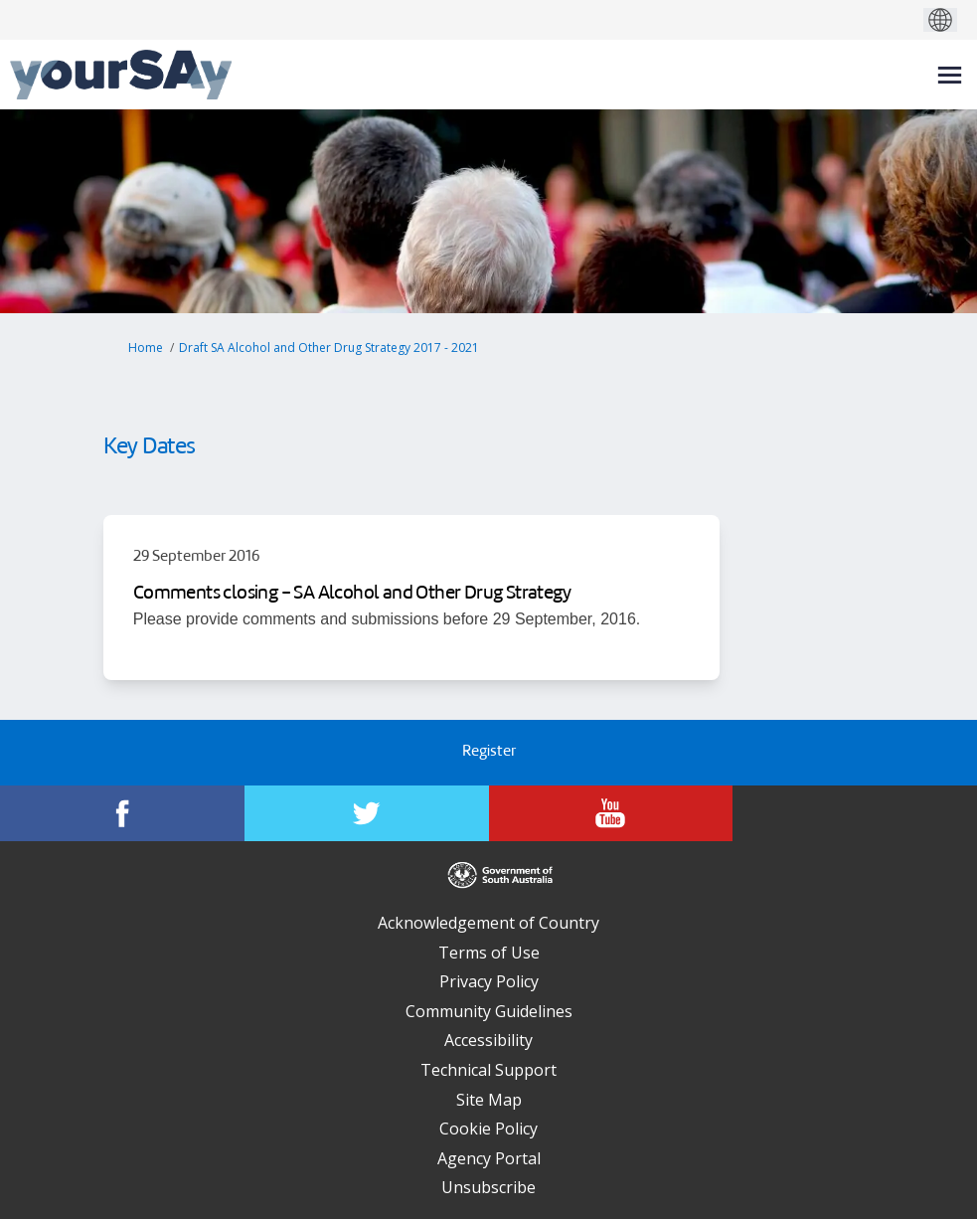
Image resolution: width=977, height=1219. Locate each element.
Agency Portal (489, 1158)
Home (145, 347)
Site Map (489, 1100)
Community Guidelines (489, 1011)
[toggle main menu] (949, 75)
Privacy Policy (489, 981)
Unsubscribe (488, 1187)
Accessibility (488, 1040)
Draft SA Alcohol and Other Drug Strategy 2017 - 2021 (329, 347)
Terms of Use (489, 952)
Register (489, 752)
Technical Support (488, 1070)
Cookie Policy (488, 1128)
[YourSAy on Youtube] (611, 813)
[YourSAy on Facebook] (122, 813)
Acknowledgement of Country (488, 923)
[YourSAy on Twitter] (366, 813)
